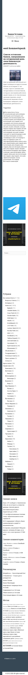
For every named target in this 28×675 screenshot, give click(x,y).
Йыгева (9, 401)
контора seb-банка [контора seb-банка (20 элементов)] (6, 623)
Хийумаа (8, 461)
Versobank (10, 343)
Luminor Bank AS (12, 328)
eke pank (5, 127)
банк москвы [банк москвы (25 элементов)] (11, 610)
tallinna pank (12, 154)
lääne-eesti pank (16, 130)
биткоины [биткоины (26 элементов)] (5, 615)
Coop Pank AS (11, 313)
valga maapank (15, 156)
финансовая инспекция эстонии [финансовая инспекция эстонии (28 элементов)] (10, 642)
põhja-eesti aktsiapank (14, 147)
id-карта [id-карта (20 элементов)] (4, 604)
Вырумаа (8, 381)
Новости (8, 305)
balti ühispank (7, 116)
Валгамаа (8, 371)
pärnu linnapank (16, 145)
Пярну (9, 421)
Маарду (9, 444)
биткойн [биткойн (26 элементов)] (9, 615)
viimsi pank (22, 156)
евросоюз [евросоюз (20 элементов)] (21, 621)
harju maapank (17, 128)
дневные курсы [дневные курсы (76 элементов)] (11, 617)
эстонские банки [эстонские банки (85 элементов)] (17, 646)
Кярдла (9, 464)
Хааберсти (12, 459)
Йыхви (9, 388)
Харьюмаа (8, 439)
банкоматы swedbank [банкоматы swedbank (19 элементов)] (7, 613)
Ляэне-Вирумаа (10, 403)
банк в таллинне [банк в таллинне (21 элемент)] (16, 604)
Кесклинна (12, 449)
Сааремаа (8, 429)
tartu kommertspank (21, 154)
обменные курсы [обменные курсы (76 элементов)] (15, 628)
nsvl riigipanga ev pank (12, 139)
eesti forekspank (15, 116)
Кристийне (12, 451)
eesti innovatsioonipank (15, 117)
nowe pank (6, 134)
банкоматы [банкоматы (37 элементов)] (22, 610)
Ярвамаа (8, 466)
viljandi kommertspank (9, 158)
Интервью (8, 303)
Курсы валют (7, 363)
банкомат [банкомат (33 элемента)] (17, 610)
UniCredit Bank (11, 341)
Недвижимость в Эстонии (11, 590)
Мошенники (11, 348)
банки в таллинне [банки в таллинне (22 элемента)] (21, 606)
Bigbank (9, 308)
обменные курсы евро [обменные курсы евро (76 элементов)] (10, 630)
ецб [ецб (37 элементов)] (24, 621)
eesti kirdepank (18, 119)
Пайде (9, 469)
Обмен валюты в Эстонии (11, 592)
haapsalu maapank (8, 128)
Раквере (10, 406)
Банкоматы (9, 368)
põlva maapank (10, 148)
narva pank (15, 132)
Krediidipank (11, 323)
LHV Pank (10, 325)
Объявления (9, 351)
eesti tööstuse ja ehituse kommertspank (14, 125)
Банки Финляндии (9, 583)
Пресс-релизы (10, 358)
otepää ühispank (10, 143)
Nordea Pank (11, 330)
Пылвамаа (8, 414)
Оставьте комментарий (11, 161)
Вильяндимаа (9, 376)
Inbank (9, 320)
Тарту (9, 436)
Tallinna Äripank (12, 338)
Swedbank (10, 336)
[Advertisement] (14, 19)
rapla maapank (22, 150)
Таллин (9, 446)
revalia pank (6, 152)
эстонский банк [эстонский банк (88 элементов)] (8, 648)
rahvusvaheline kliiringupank (10, 150)
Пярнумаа (8, 419)
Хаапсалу (10, 411)
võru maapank (15, 159)
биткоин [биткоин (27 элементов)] (21, 613)
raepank (17, 148)
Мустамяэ (12, 456)
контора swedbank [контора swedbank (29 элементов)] (14, 623)
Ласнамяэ (12, 454)
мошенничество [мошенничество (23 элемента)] (6, 628)
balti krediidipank (20, 114)
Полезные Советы (11, 356)
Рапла (9, 426)
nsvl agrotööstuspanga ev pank (17, 134)
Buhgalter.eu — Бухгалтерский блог (14, 573)
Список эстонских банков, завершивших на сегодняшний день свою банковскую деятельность (14, 59)
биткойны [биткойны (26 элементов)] (14, 615)
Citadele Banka (11, 310)
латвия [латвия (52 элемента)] (21, 625)
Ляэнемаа (8, 409)
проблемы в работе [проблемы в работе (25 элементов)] (19, 638)
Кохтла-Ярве (11, 391)
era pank (11, 127)
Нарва (9, 393)
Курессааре (11, 431)
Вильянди (10, 378)
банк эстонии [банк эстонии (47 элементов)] (15, 613)
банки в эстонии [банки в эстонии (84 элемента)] (16, 608)
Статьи (17, 112)
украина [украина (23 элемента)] (9, 640)
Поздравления (10, 353)
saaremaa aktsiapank (15, 152)
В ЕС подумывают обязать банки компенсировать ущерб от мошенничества (14, 523)
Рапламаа (8, 424)
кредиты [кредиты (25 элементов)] (17, 625)
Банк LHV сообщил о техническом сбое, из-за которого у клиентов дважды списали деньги (14, 505)
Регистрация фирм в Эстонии (12, 595)
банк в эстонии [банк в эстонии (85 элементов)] (12, 606)
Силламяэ (10, 396)
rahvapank (22, 148)
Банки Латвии (7, 580)
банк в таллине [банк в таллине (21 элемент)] (9, 604)
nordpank (21, 132)
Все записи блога (10, 112)
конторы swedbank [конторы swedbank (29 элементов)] (10, 625)
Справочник (7, 366)
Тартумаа (8, 434)
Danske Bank (11, 315)
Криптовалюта (12, 346)
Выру (9, 383)
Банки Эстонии (15, 34)
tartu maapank (7, 156)
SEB (8, 333)
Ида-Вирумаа (9, 386)
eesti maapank (15, 121)
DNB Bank (10, 318)
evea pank (22, 127)
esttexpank (16, 127)
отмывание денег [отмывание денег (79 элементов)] (8, 638)
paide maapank (19, 143)
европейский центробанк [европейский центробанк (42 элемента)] (12, 621)
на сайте (10, 658)
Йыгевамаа (9, 398)
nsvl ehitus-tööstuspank (9, 136)
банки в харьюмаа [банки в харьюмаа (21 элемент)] (7, 608)
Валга (9, 373)
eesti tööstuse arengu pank (18, 123)
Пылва (9, 416)
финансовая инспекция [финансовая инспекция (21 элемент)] (17, 640)
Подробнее (7, 108)
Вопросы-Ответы (11, 300)
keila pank (9, 130)
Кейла (9, 441)
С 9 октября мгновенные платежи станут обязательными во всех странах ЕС (14, 516)
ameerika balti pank (10, 114)
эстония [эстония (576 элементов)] (7, 645)
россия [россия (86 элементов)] (5, 641)
